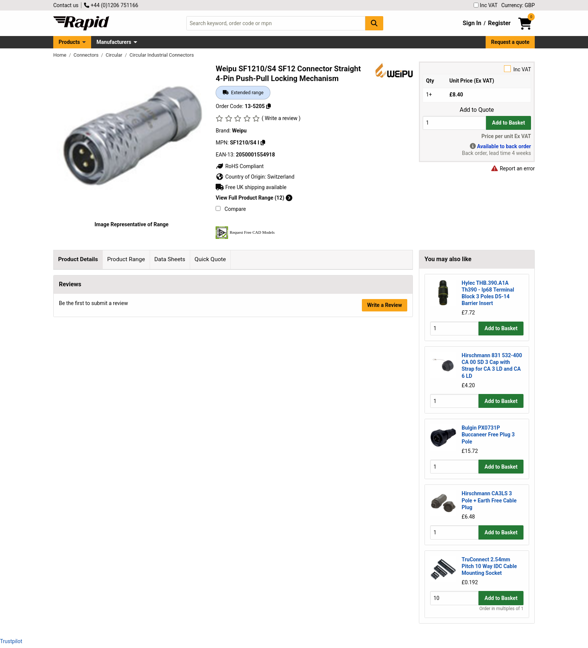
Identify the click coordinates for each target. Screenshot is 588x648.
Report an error (512, 168)
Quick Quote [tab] (210, 259)
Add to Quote (477, 110)
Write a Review (384, 493)
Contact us (65, 5)
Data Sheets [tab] (169, 259)
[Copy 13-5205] (268, 106)
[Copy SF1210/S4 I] (263, 142)
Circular (115, 55)
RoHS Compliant (240, 166)
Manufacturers (113, 42)
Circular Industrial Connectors (161, 55)
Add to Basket (508, 123)
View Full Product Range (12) (254, 198)
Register (499, 23)
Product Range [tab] (126, 259)
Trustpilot (11, 641)
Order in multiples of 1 (501, 608)
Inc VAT (486, 5)
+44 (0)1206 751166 (111, 5)
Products (69, 42)
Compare (231, 209)
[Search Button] (374, 23)
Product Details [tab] (78, 259)
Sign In (472, 23)
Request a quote (510, 42)
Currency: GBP (518, 5)
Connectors (87, 55)
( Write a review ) (281, 118)
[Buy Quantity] (454, 123)
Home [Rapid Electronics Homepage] (60, 55)
